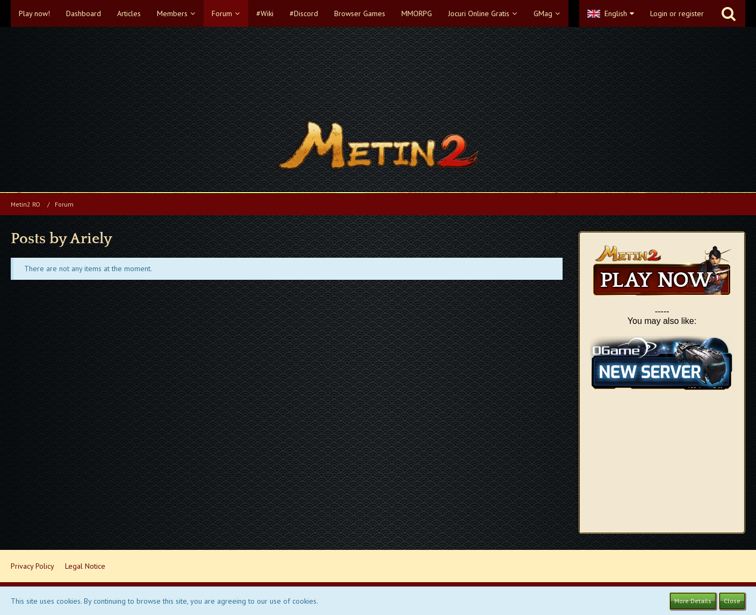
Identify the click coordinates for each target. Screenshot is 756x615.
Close (732, 601)
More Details (692, 601)
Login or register (677, 13)
